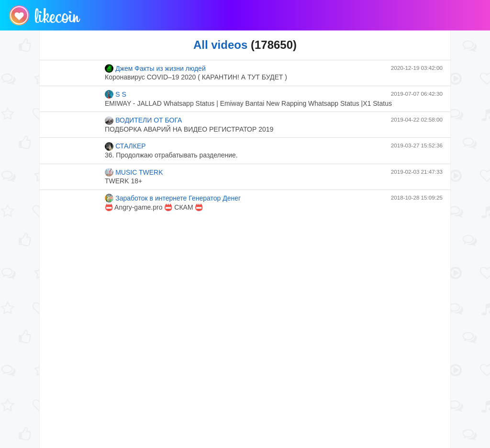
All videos (220, 44)
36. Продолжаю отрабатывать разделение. (171, 155)
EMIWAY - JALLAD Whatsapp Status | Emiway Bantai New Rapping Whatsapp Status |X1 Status (248, 103)
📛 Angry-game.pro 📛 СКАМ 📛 (154, 207)
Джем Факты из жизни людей (155, 68)
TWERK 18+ (123, 181)
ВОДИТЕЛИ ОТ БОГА (143, 120)
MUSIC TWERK (134, 172)
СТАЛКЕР (125, 146)
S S (115, 94)
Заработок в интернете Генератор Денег (173, 198)
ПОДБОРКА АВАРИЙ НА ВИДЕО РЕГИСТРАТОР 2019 (189, 129)
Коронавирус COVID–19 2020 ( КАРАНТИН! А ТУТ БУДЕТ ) (196, 77)
